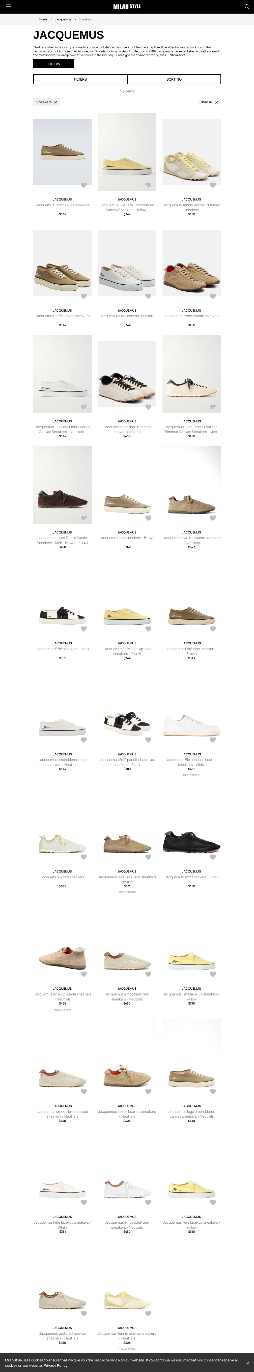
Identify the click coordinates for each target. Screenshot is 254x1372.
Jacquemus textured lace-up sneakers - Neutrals (62, 1336)
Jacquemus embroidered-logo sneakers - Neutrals (63, 762)
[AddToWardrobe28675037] (213, 518)
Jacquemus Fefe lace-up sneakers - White (62, 1225)
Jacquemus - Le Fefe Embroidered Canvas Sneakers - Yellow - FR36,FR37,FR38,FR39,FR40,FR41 (127, 210)
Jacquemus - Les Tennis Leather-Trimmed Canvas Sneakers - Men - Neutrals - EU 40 (191, 431)
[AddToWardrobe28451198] (148, 1092)
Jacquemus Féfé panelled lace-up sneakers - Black (127, 762)
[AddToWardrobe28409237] (213, 1203)
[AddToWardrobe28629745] (213, 740)
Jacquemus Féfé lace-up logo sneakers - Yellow (127, 651)
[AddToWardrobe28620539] (84, 857)
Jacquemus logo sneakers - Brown (127, 537)
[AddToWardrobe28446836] (213, 1092)
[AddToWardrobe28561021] (148, 296)
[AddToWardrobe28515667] (213, 296)
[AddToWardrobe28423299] (148, 1203)
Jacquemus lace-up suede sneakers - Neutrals (127, 879)
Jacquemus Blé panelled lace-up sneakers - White (191, 762)
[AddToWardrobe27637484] (213, 407)
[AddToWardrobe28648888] (84, 740)
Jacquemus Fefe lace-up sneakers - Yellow (191, 996)
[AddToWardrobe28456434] (213, 975)
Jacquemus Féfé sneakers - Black (62, 648)
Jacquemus (63, 19)
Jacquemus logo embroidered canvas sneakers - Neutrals (191, 1114)
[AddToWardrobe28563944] (84, 296)
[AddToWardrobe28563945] (213, 185)
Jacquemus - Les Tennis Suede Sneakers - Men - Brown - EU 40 (62, 540)
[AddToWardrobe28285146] (148, 407)
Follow (53, 63)
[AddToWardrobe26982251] (84, 518)
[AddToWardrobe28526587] (148, 857)
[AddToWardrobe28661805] (213, 629)
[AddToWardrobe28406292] (148, 1314)
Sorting (174, 79)
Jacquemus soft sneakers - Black (191, 877)
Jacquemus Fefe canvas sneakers (63, 205)
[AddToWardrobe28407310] (84, 1314)
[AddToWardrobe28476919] (84, 407)
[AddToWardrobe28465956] (148, 975)
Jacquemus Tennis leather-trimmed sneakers (191, 207)
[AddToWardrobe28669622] (84, 629)
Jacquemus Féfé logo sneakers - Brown (191, 651)
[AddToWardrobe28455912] (84, 1092)
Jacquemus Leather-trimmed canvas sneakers (127, 429)
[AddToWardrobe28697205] (148, 518)
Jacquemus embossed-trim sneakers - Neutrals (127, 996)
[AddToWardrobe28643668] (148, 740)
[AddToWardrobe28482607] (84, 975)
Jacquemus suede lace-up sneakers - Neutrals (127, 1114)
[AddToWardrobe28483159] (213, 857)
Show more (177, 55)
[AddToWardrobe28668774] (148, 629)
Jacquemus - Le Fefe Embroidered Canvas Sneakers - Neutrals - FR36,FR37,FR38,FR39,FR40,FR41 (62, 431)
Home (43, 19)
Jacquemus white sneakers (62, 877)
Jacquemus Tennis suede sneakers (191, 315)
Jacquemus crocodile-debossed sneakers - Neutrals (62, 1114)
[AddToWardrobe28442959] (84, 1203)
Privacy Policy (56, 1365)
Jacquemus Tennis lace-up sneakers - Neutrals (127, 1336)
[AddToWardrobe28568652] (148, 185)
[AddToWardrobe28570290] (84, 185)
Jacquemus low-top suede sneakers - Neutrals (191, 540)
